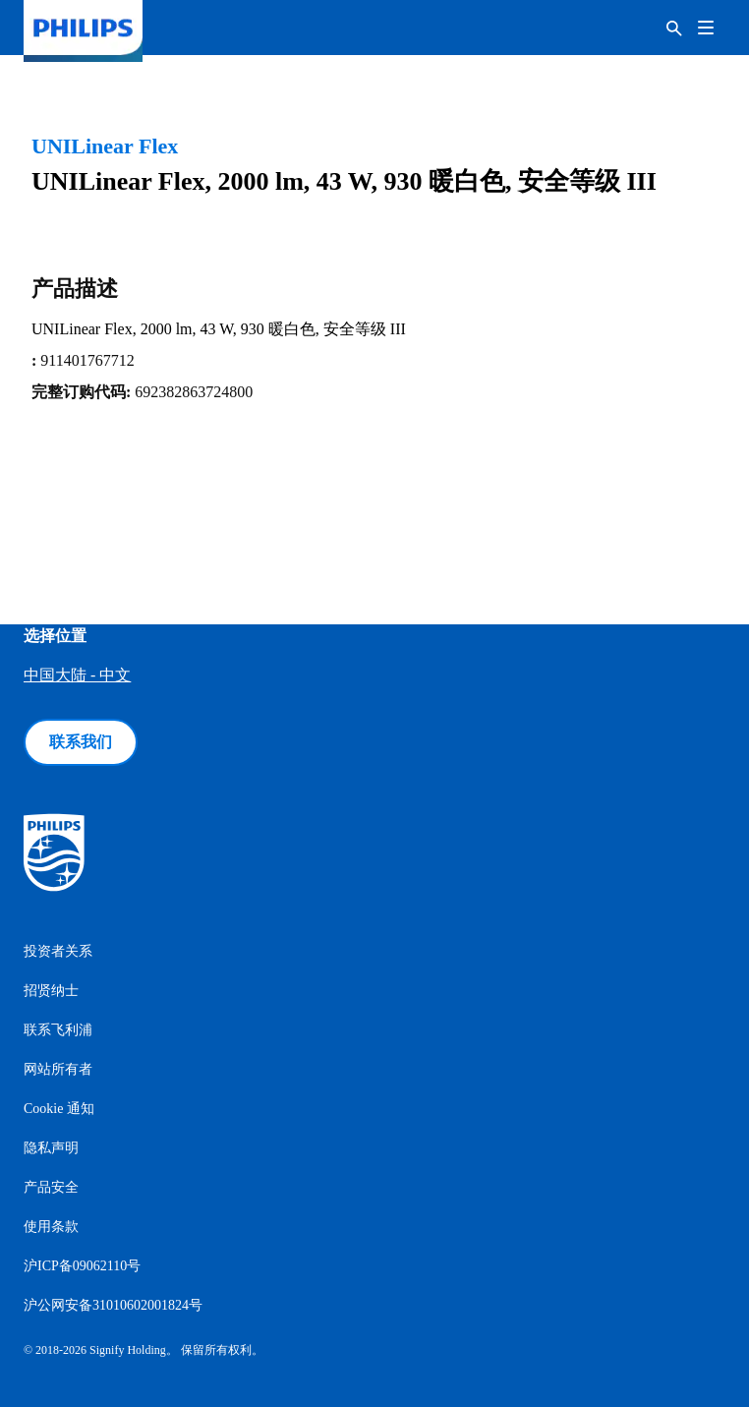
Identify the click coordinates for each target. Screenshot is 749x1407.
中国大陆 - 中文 (77, 675)
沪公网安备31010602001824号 (113, 1305)
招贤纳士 (51, 990)
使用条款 (51, 1226)
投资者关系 (58, 951)
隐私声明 (51, 1148)
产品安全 (51, 1187)
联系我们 (80, 741)
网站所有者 (58, 1069)
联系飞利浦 (58, 1030)
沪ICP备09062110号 (82, 1266)
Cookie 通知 (59, 1108)
